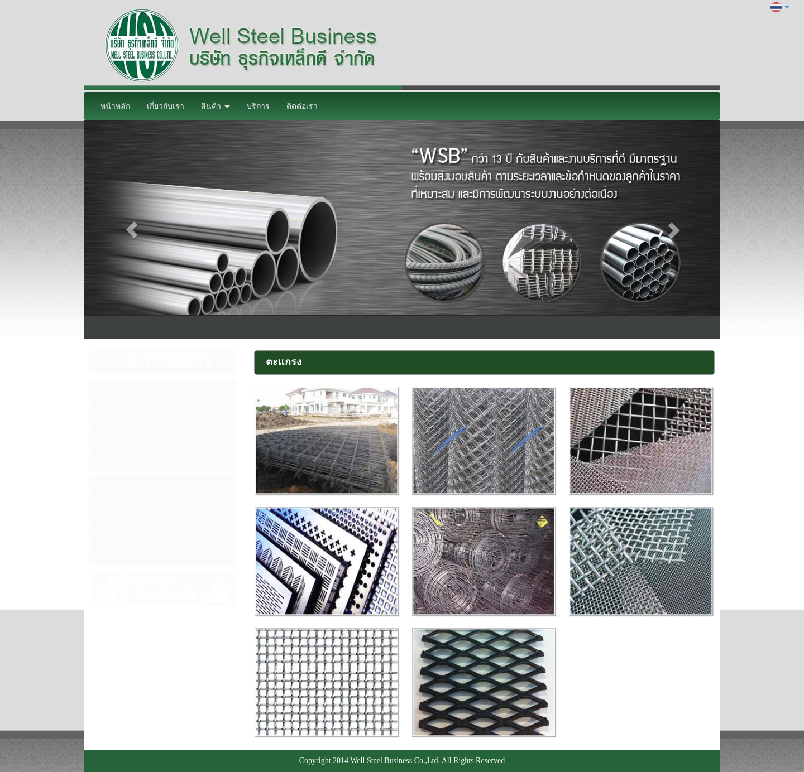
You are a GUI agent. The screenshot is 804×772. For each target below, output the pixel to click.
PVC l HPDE (120, 531)
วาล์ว (111, 414)
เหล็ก (106, 461)
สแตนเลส (114, 484)
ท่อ (102, 391)
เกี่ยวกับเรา (165, 106)
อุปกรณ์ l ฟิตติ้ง (123, 437)
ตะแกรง (111, 508)
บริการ (258, 106)
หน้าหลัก (115, 106)
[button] (131, 229)
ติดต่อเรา (302, 106)
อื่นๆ (105, 555)
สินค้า (215, 106)
